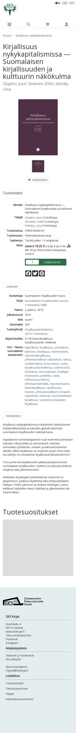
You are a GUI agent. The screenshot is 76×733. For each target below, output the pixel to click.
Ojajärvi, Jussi (33, 217)
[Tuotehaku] (28, 24)
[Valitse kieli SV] (64, 3)
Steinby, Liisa (33, 225)
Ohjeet (10, 694)
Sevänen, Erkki (34, 221)
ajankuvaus (54, 387)
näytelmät (31, 396)
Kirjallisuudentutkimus (39, 329)
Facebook (12, 639)
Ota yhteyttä (13, 659)
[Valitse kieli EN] (72, 3)
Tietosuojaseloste (17, 688)
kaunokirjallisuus (35, 387)
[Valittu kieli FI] (57, 3)
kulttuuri (30, 351)
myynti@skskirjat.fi (17, 670)
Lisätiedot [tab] (12, 286)
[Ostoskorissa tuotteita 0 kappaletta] (47, 25)
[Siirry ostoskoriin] (47, 24)
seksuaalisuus (47, 371)
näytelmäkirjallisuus (37, 355)
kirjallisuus (46, 347)
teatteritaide (59, 351)
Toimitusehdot (15, 683)
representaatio (59, 383)
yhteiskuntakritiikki (36, 383)
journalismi (61, 347)
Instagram (12, 643)
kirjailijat (63, 371)
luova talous (51, 363)
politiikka (45, 375)
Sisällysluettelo (38, 179)
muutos (30, 392)
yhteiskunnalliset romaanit (53, 392)
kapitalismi (31, 347)
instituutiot (32, 375)
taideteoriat (61, 367)
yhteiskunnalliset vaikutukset (43, 359)
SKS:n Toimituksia (36, 333)
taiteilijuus (43, 351)
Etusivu (7, 35)
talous (67, 359)
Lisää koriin (52, 262)
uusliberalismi (33, 363)
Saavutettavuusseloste (19, 699)
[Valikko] (9, 24)
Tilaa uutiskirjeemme (18, 635)
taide (56, 375)
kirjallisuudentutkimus (38, 367)
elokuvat (44, 396)
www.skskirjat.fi (15, 631)
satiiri (64, 363)
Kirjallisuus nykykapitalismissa (34, 35)
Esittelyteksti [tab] (13, 416)
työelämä (31, 371)
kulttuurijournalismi (37, 379)
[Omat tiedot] (66, 24)
